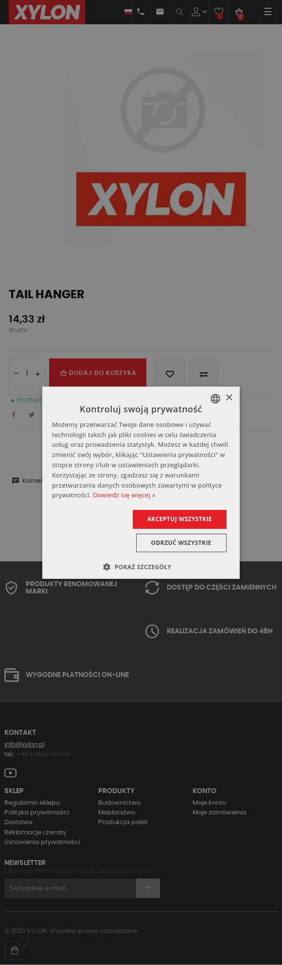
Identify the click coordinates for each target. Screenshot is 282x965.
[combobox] (215, 398)
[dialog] (141, 482)
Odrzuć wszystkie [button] (181, 543)
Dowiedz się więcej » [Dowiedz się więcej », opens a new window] (124, 495)
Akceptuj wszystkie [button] (179, 519)
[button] (140, 567)
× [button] (228, 398)
